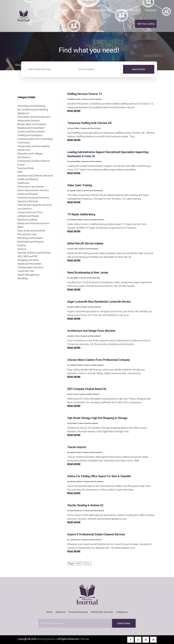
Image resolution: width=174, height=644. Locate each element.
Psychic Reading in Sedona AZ (85, 505)
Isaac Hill (73, 249)
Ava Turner (74, 394)
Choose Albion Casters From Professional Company (98, 359)
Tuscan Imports (76, 447)
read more (73, 111)
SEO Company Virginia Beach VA (86, 389)
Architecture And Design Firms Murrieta (91, 330)
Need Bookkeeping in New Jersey (87, 272)
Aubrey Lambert (76, 481)
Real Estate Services (127, 10)
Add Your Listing (145, 23)
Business (79, 10)
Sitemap (84, 638)
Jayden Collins (75, 191)
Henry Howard (75, 452)
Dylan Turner (75, 336)
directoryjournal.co (47, 638)
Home (64, 10)
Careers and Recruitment (92, 99)
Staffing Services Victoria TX (84, 94)
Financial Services (100, 10)
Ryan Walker (74, 128)
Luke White (74, 278)
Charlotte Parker (76, 220)
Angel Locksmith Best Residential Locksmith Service (99, 301)
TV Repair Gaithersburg (81, 214)
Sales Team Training (79, 185)
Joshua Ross (75, 540)
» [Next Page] (90, 563)
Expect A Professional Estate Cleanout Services (96, 534)
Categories (151, 10)
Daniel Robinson (76, 511)
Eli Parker (73, 423)
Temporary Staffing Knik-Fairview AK (89, 123)
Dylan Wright (75, 307)
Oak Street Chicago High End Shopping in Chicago (97, 418)
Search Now (138, 69)
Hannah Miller (75, 161)
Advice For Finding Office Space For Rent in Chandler (99, 476)
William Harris (75, 99)
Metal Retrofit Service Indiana (85, 243)
